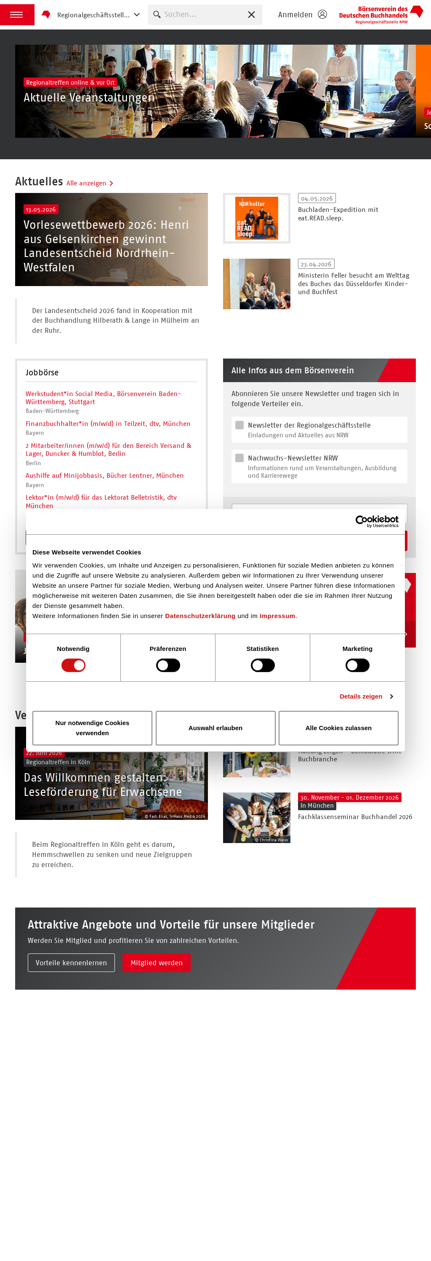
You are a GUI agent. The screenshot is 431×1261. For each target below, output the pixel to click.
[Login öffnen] (302, 14)
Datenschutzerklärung (200, 615)
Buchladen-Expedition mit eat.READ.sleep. (338, 238)
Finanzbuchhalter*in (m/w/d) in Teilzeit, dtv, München (108, 473)
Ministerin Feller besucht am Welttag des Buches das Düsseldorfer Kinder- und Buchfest (353, 308)
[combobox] (205, 14)
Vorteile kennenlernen (71, 1062)
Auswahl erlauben (215, 727)
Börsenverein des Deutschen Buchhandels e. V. (381, 14)
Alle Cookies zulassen (339, 727)
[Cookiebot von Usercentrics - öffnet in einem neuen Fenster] (362, 521)
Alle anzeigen (90, 208)
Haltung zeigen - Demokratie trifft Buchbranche (349, 830)
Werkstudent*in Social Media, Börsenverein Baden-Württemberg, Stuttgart (103, 447)
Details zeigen (361, 696)
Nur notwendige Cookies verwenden (93, 727)
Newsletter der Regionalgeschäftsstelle (326, 480)
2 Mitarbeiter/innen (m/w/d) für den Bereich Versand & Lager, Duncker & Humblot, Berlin (108, 499)
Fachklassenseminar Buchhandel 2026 (355, 891)
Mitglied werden (156, 1062)
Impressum (277, 615)
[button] (17, 14)
